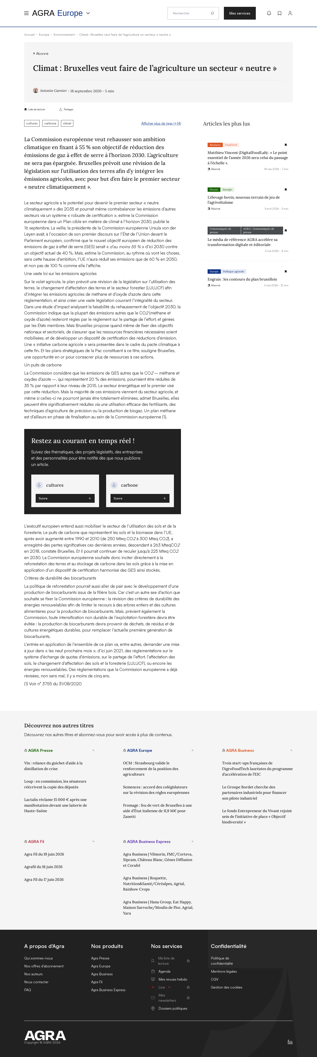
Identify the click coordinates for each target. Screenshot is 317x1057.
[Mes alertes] (269, 13)
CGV (214, 979)
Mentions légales (224, 971)
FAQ (27, 990)
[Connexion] (290, 13)
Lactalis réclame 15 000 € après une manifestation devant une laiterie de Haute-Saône (55, 805)
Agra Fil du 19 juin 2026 (44, 854)
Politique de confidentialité (222, 961)
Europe (214, 271)
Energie (227, 189)
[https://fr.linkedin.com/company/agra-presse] (290, 1042)
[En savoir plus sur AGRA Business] (291, 750)
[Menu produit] (88, 13)
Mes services (239, 13)
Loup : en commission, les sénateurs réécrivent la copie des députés (55, 784)
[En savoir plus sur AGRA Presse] (93, 750)
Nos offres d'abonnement (44, 966)
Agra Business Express (108, 990)
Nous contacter (36, 982)
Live (170, 987)
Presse (214, 189)
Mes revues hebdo (169, 979)
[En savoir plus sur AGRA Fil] (93, 841)
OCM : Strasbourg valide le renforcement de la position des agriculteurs (150, 769)
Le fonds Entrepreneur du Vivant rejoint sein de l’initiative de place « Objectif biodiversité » (257, 816)
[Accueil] (45, 1035)
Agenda (160, 971)
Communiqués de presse (220, 230)
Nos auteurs (33, 974)
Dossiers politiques (169, 1008)
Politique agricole (233, 271)
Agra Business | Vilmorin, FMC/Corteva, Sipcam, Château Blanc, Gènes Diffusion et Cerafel (157, 860)
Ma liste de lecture (170, 961)
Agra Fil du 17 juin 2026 (44, 879)
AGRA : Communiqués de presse (258, 230)
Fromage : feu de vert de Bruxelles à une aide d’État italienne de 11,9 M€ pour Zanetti (157, 811)
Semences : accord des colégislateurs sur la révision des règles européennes (156, 790)
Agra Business (102, 974)
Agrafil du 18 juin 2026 (43, 866)
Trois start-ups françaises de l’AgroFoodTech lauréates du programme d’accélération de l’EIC (257, 769)
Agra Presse (100, 958)
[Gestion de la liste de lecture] (285, 145)
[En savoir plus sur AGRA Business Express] (192, 841)
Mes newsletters (170, 998)
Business (215, 144)
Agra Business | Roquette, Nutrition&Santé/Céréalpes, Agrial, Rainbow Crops (154, 884)
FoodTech (231, 144)
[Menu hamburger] (26, 13)
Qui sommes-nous (38, 958)
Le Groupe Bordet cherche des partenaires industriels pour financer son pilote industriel (254, 793)
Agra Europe (101, 966)
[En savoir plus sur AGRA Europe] (192, 750)
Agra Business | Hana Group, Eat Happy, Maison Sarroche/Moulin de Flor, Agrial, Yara (158, 908)
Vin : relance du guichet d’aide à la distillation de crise (53, 766)
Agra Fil (96, 982)
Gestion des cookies (226, 987)
